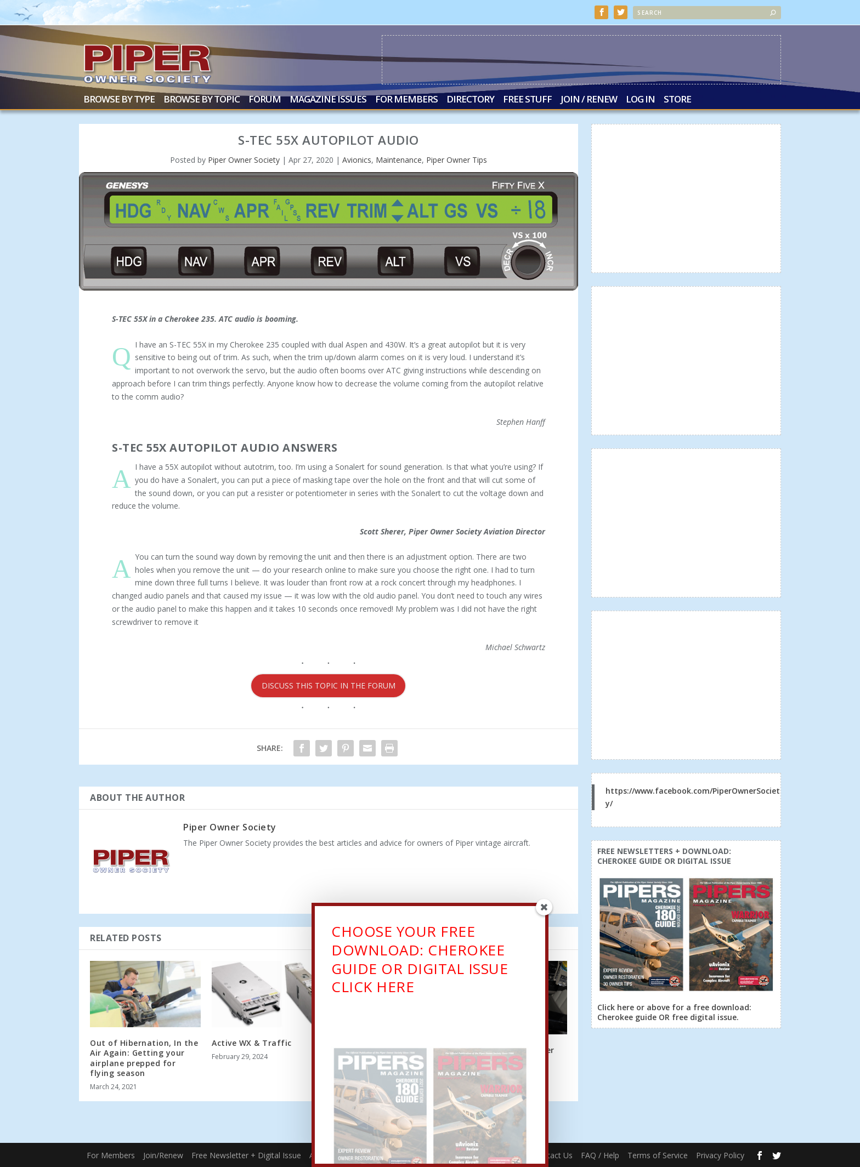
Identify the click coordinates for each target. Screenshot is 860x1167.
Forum (264, 100)
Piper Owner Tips (456, 160)
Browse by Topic (201, 100)
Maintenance (399, 160)
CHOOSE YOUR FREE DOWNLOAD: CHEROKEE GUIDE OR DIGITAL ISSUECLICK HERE (419, 963)
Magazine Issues (328, 100)
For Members (406, 100)
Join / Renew (589, 100)
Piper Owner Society (244, 160)
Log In (640, 100)
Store (677, 100)
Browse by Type (119, 100)
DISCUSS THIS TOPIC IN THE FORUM (328, 685)
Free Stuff (527, 100)
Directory (470, 100)
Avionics (356, 160)
